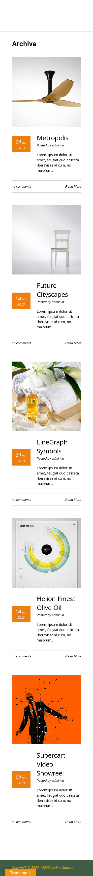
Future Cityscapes (52, 290)
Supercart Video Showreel (51, 764)
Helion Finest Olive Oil (56, 603)
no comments (21, 186)
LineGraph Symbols (52, 446)
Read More (73, 186)
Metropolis (52, 137)
